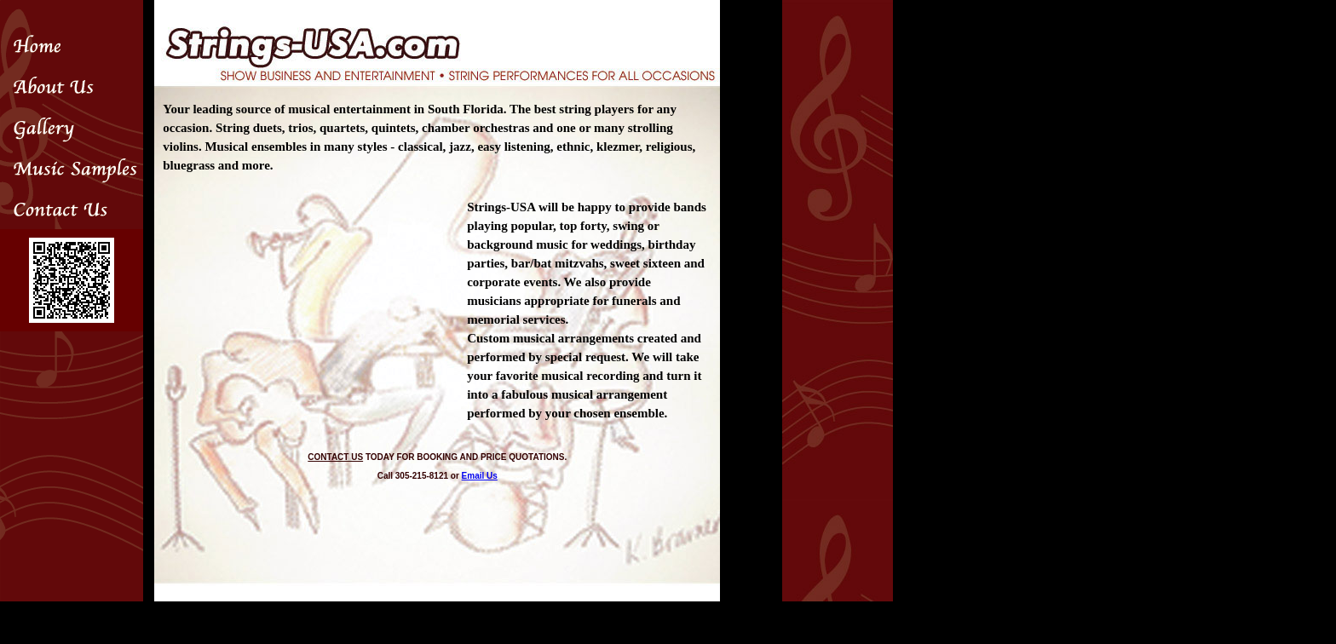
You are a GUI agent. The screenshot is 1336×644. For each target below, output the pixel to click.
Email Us (480, 475)
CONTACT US (335, 457)
